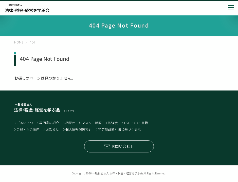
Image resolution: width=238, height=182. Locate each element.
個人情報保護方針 (78, 129)
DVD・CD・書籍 (136, 122)
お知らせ (52, 129)
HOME (70, 110)
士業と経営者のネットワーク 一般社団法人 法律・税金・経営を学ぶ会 (27, 8)
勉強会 (113, 122)
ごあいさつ (24, 122)
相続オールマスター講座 (83, 122)
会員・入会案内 (28, 129)
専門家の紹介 (49, 122)
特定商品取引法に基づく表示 (119, 129)
